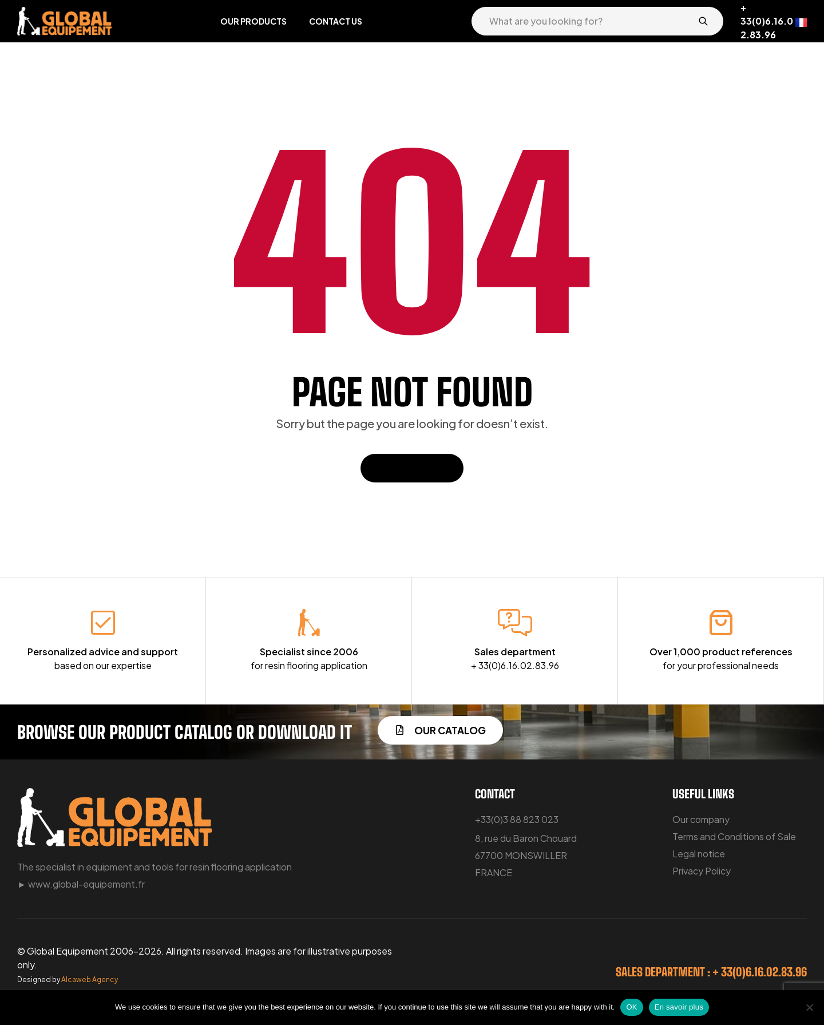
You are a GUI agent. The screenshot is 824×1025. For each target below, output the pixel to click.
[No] (809, 1007)
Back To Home (412, 468)
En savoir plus (679, 1007)
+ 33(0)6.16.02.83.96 (766, 21)
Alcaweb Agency (89, 979)
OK (631, 1007)
